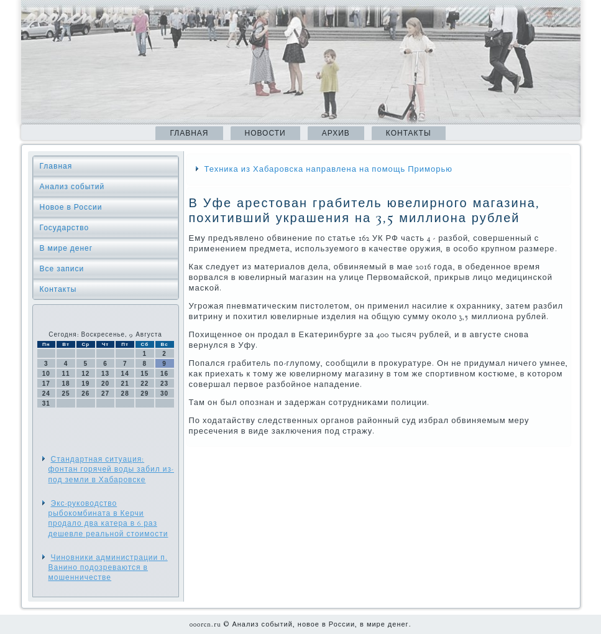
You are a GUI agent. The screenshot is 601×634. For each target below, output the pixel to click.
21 (125, 383)
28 (125, 393)
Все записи (62, 269)
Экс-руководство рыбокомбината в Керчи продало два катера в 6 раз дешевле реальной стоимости (108, 518)
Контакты (408, 133)
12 (85, 373)
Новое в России (71, 207)
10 (46, 373)
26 (85, 393)
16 (164, 373)
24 (46, 393)
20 (105, 383)
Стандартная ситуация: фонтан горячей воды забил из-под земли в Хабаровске (111, 469)
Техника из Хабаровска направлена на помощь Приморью (328, 169)
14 (125, 373)
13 (105, 373)
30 (164, 393)
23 (164, 383)
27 (105, 393)
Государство (64, 228)
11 (66, 373)
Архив (336, 133)
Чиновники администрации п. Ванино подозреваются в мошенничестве (108, 567)
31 (46, 403)
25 (66, 393)
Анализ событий (72, 187)
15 (144, 373)
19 (85, 383)
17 (46, 383)
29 (144, 393)
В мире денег (66, 248)
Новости (265, 133)
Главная (189, 133)
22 (144, 383)
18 (66, 383)
